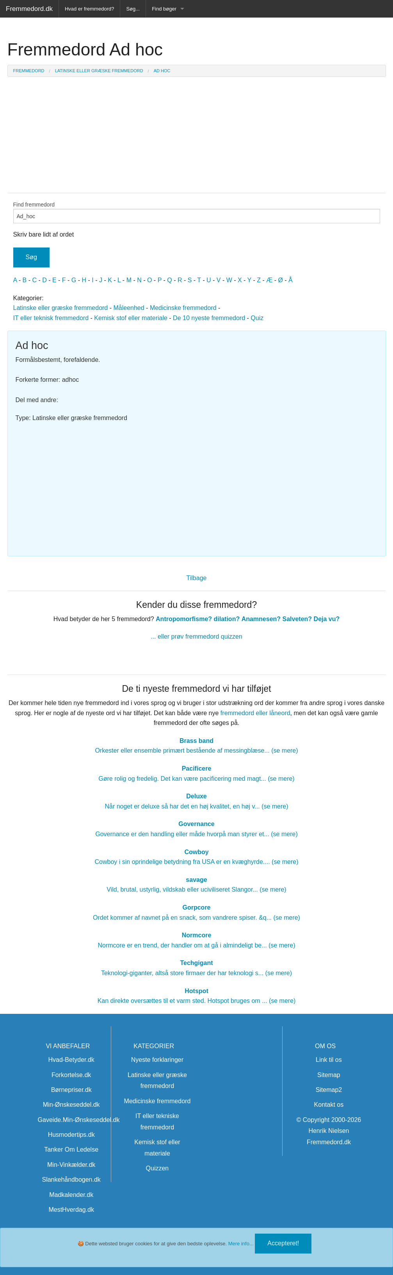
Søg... (133, 9)
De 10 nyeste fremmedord (209, 318)
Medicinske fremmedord (183, 308)
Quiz (257, 318)
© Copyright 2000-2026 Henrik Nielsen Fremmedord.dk (329, 1131)
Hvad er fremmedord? (89, 9)
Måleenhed (128, 308)
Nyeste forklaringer (157, 1059)
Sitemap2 (329, 1089)
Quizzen (157, 1168)
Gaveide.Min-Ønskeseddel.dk (79, 1120)
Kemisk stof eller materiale (130, 318)
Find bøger (164, 9)
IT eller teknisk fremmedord (51, 318)
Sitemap (328, 1075)
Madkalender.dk (71, 1194)
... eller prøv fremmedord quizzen (196, 636)
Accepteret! (283, 1243)
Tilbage (197, 578)
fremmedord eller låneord (255, 713)
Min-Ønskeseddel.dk (71, 1104)
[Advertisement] (197, 485)
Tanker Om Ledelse (71, 1149)
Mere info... (241, 1244)
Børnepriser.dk (71, 1089)
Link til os (329, 1059)
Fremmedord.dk (29, 8)
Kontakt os (329, 1104)
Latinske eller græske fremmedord (60, 308)
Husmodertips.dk (71, 1134)
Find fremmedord (196, 212)
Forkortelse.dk (71, 1075)
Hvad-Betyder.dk (71, 1059)
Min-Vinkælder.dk (71, 1164)
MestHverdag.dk (71, 1209)
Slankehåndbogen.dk (71, 1179)
